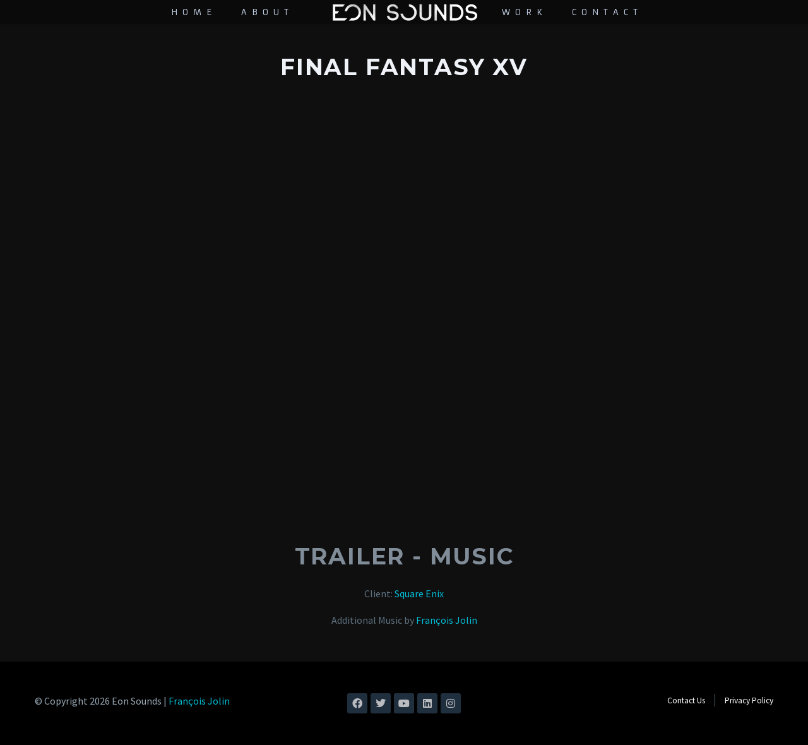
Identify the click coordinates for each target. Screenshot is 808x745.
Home (194, 12)
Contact (607, 12)
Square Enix (419, 593)
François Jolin (446, 620)
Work (524, 12)
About (267, 12)
